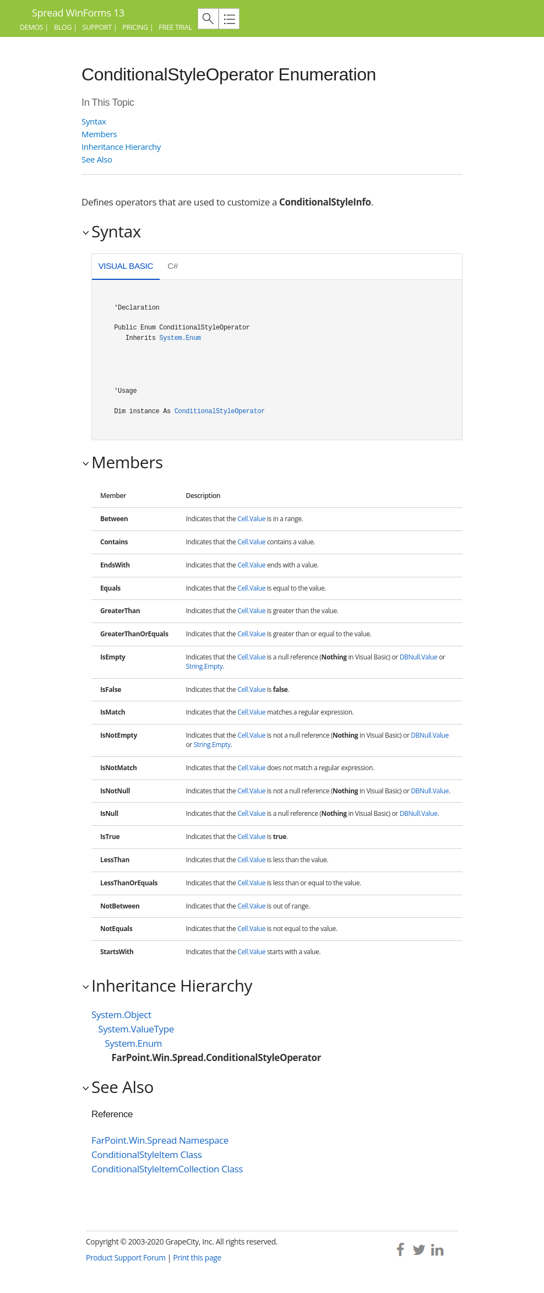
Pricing (135, 27)
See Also (96, 159)
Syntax (93, 121)
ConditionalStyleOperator (220, 411)
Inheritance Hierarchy (121, 146)
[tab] (126, 267)
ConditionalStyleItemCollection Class (167, 1168)
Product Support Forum (126, 1257)
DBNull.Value (419, 657)
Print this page (197, 1257)
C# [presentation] (172, 265)
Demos (31, 27)
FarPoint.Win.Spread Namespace (160, 1140)
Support (97, 27)
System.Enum (179, 338)
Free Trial (175, 27)
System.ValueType (136, 1029)
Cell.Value (251, 518)
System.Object (121, 1014)
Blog (63, 27)
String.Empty (204, 666)
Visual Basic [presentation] (125, 265)
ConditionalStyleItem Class (146, 1154)
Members (99, 133)
